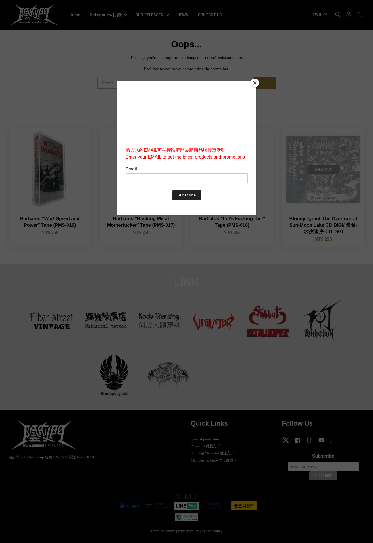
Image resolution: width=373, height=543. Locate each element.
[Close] (255, 83)
